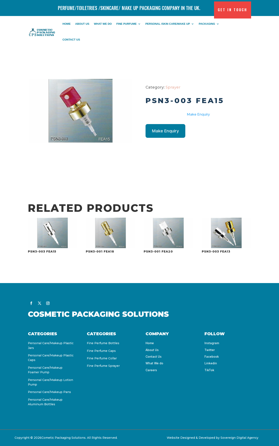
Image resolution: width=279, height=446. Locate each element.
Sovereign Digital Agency (239, 438)
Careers (151, 370)
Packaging (207, 23)
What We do (103, 23)
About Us (82, 23)
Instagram (211, 343)
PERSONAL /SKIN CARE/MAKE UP (167, 23)
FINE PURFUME (126, 23)
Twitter (209, 350)
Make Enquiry (198, 114)
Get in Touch (232, 9)
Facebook (211, 356)
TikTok (209, 370)
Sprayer (173, 87)
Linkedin (210, 363)
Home (66, 23)
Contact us (71, 39)
